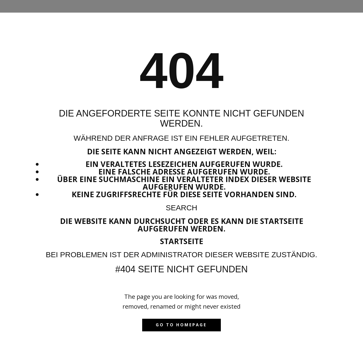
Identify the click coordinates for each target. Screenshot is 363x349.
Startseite (181, 241)
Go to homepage (181, 325)
